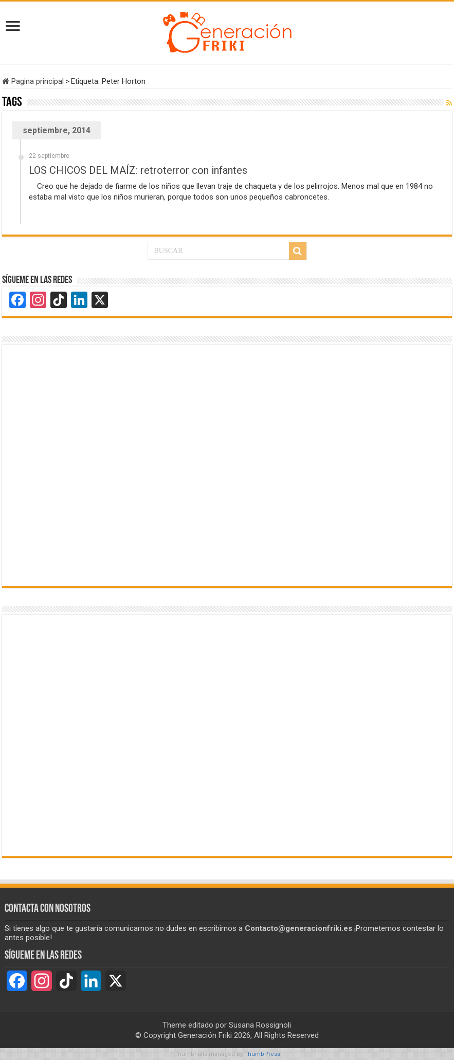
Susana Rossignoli (260, 1025)
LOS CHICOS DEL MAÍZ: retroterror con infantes (138, 170)
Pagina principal (33, 81)
